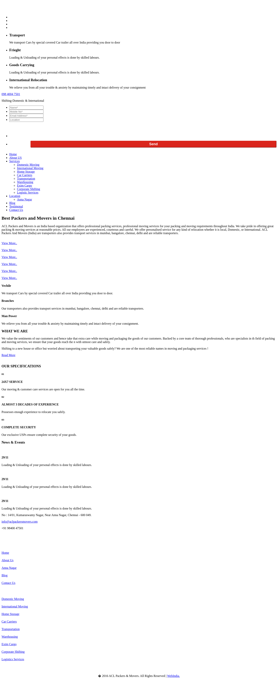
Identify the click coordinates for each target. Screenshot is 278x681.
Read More (8, 355)
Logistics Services (13, 659)
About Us (8, 560)
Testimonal (16, 206)
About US (15, 157)
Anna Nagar (24, 199)
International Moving (30, 168)
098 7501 (11, 94)
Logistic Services (27, 192)
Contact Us (16, 210)
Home (13, 154)
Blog (12, 203)
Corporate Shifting (28, 189)
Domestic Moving (28, 164)
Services (14, 161)
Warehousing (25, 182)
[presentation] (38, 129)
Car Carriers (24, 175)
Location (14, 196)
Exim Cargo (24, 185)
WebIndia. (173, 676)
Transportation (26, 178)
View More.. (9, 243)
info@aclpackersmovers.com (20, 521)
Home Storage (26, 171)
